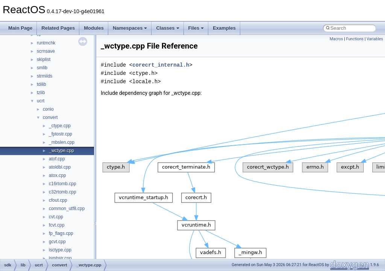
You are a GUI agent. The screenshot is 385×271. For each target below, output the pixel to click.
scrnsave (46, 51)
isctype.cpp (60, 250)
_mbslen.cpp (61, 142)
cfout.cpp (58, 200)
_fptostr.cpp (60, 134)
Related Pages (58, 28)
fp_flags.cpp (61, 233)
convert (50, 117)
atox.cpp (57, 175)
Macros (336, 39)
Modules (94, 28)
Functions (355, 39)
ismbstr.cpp (60, 258)
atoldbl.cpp (60, 167)
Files (196, 28)
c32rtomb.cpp (62, 192)
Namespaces (130, 28)
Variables (375, 39)
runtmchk (46, 43)
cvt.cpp (56, 216)
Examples (224, 28)
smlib (42, 67)
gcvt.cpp (57, 241)
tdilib (41, 84)
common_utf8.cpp (67, 208)
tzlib (41, 92)
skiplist (43, 59)
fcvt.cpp (56, 225)
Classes (167, 28)
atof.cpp (57, 158)
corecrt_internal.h (160, 65)
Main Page (20, 28)
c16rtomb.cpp (62, 183)
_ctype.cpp (60, 125)
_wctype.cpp (61, 150)
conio (48, 109)
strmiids (44, 76)
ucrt (40, 101)
